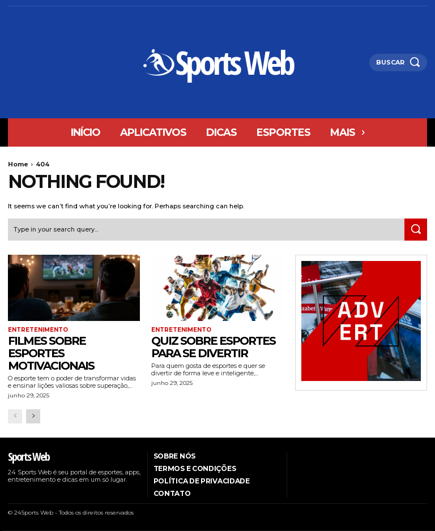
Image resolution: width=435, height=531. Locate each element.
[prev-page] (15, 416)
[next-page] (33, 416)
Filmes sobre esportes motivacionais (51, 353)
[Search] (415, 230)
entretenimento (38, 330)
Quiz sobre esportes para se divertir (213, 347)
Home (18, 164)
